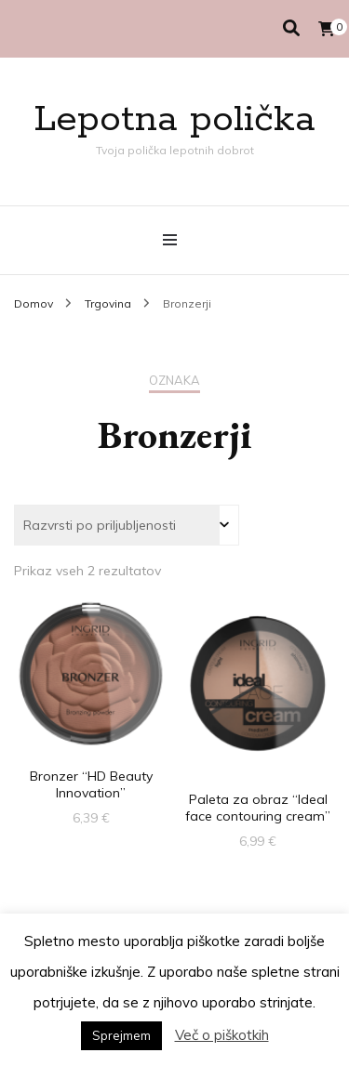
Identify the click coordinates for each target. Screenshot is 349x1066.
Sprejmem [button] (121, 1035)
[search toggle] (291, 28)
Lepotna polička (174, 119)
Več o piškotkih (222, 1035)
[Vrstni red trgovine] (126, 525)
